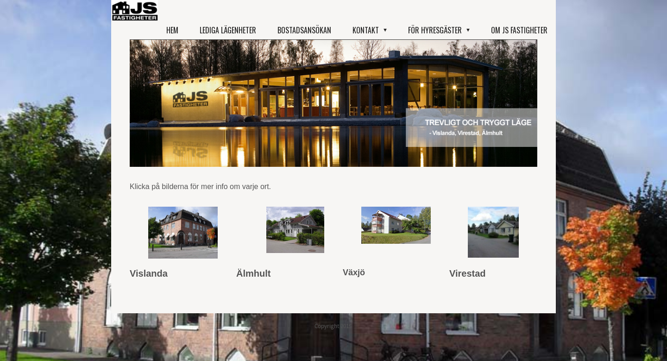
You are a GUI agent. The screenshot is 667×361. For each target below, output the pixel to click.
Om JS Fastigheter (519, 30)
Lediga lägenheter (228, 30)
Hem (172, 30)
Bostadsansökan (304, 30)
